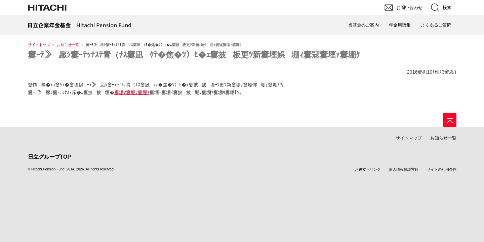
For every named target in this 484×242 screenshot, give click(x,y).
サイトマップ (409, 137)
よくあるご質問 (436, 25)
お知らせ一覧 (68, 45)
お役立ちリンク (368, 169)
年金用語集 (400, 25)
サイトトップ (39, 45)
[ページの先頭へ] (449, 120)
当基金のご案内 (363, 25)
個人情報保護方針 (403, 169)
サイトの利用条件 (441, 169)
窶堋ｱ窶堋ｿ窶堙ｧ (132, 92)
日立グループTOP (49, 157)
